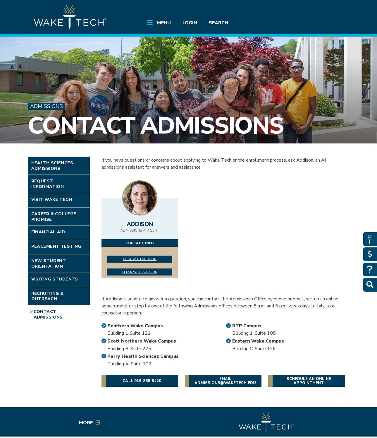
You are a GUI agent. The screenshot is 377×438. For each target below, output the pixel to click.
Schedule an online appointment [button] (309, 381)
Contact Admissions (155, 126)
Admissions (46, 106)
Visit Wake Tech (51, 199)
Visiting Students (54, 279)
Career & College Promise (53, 216)
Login (190, 23)
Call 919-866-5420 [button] (142, 381)
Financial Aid (48, 232)
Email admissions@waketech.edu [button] (225, 381)
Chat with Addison (139, 259)
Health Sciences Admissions (52, 165)
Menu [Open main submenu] (164, 23)
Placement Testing (56, 246)
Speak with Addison (139, 272)
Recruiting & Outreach (47, 296)
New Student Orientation (48, 263)
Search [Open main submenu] (218, 23)
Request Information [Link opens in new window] (47, 183)
